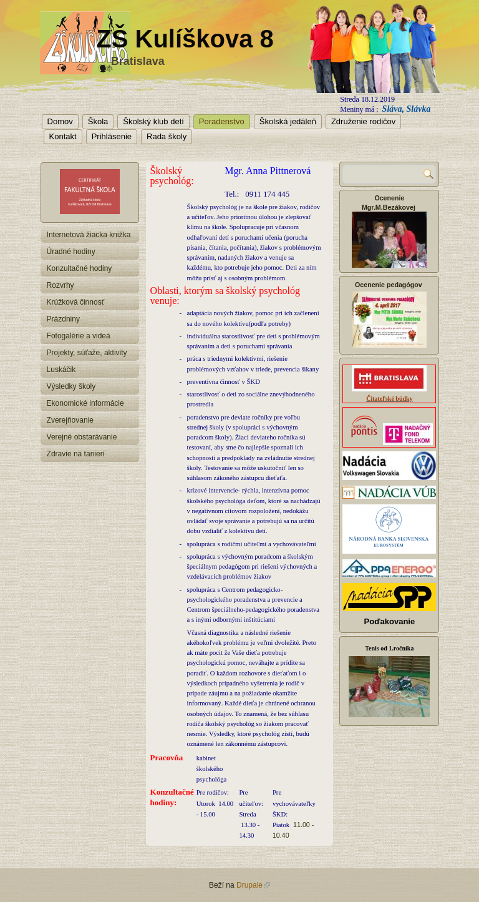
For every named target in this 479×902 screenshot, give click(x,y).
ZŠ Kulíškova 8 (185, 38)
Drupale (253, 885)
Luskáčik (61, 369)
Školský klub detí (153, 121)
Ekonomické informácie (85, 403)
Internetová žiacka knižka (89, 234)
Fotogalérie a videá (78, 335)
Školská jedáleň (287, 121)
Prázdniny (63, 319)
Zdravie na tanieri (76, 453)
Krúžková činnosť (76, 302)
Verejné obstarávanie (82, 437)
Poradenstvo (221, 121)
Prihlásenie (112, 136)
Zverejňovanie (70, 420)
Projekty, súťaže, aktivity (87, 352)
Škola (98, 121)
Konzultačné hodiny (79, 268)
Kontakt (63, 136)
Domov (60, 121)
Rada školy (166, 136)
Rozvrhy (60, 285)
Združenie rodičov (363, 121)
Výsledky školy (71, 386)
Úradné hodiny (71, 251)
